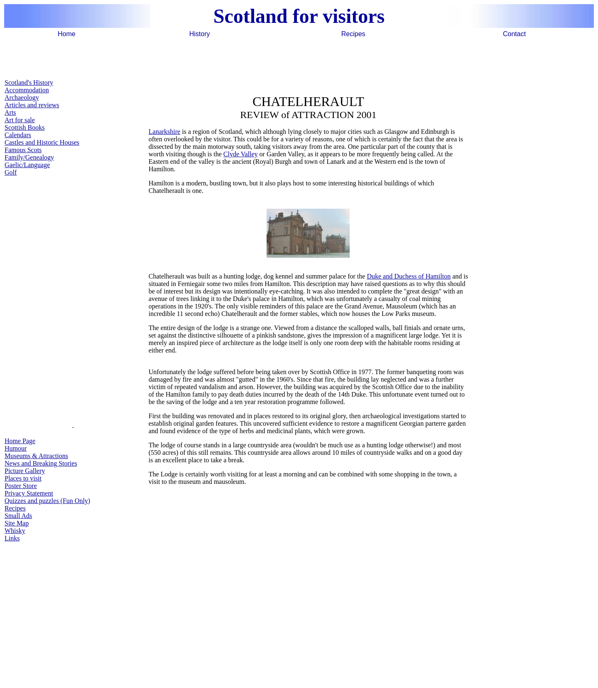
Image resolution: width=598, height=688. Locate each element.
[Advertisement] (299, 57)
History (199, 33)
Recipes (353, 33)
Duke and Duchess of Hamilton (409, 276)
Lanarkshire (164, 131)
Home (67, 33)
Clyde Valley (240, 154)
